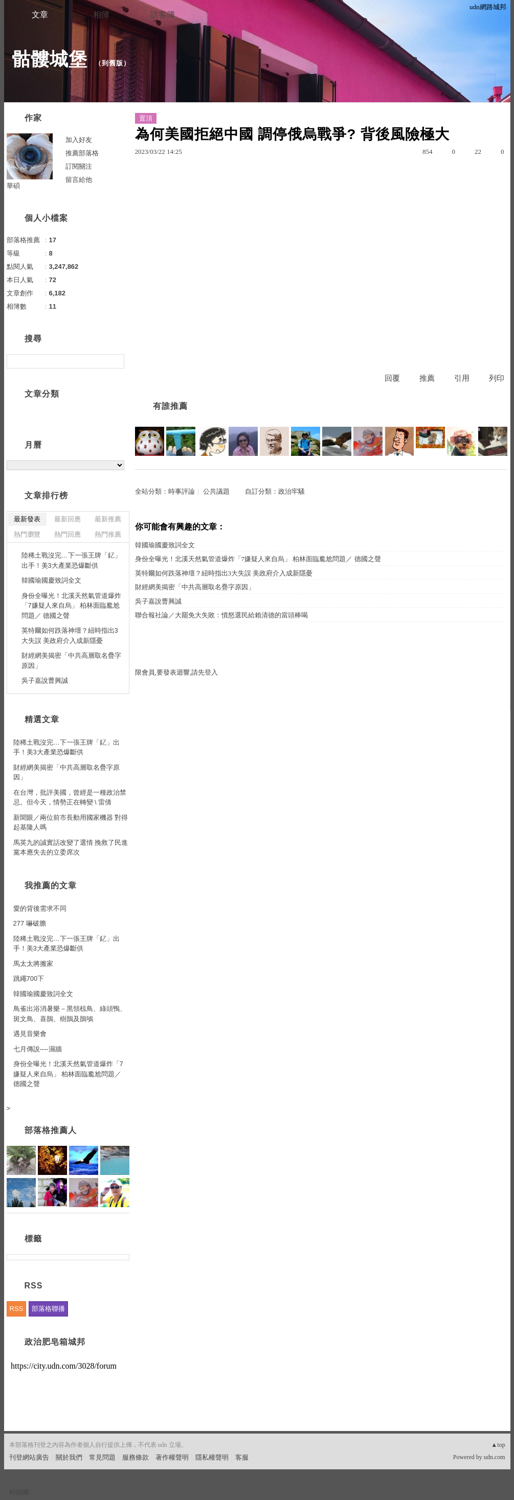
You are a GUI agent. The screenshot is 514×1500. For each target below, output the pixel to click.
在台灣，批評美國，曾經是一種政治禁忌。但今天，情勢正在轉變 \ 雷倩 (69, 797)
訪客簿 (162, 14)
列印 (496, 378)
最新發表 (27, 519)
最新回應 (67, 519)
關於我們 (69, 1457)
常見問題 (102, 1457)
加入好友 (78, 140)
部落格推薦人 (51, 1130)
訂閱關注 (78, 166)
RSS (17, 1308)
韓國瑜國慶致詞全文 (165, 545)
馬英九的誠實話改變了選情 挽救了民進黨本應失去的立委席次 (70, 848)
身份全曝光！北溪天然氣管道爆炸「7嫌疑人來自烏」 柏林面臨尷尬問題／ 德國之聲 (258, 559)
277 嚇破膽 (29, 923)
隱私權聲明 (212, 1457)
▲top (498, 1444)
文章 (40, 14)
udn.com (494, 1457)
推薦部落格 (82, 153)
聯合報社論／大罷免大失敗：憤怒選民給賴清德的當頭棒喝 (221, 615)
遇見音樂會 (30, 1033)
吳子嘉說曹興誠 (158, 601)
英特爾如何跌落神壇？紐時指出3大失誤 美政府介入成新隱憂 (224, 573)
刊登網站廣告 (29, 1457)
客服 (242, 1457)
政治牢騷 (291, 491)
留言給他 (78, 179)
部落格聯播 (48, 1308)
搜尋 (115, 361)
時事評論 (181, 491)
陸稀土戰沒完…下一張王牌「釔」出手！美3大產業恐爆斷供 (71, 560)
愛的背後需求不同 (39, 908)
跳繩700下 (28, 978)
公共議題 (216, 491)
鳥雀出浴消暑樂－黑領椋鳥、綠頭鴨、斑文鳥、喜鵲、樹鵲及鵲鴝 (69, 1014)
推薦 (427, 378)
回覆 (392, 378)
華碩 (13, 186)
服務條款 (135, 1457)
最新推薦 (108, 519)
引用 (462, 378)
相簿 (101, 14)
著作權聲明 (172, 1457)
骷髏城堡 (49, 59)
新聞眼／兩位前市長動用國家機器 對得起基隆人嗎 (70, 823)
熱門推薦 (108, 534)
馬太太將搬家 (33, 963)
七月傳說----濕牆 (37, 1049)
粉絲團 (19, 1492)
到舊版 (112, 63)
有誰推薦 (170, 406)
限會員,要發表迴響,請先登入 (176, 672)
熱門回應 (67, 534)
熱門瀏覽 (27, 534)
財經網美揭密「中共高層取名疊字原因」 (195, 587)
